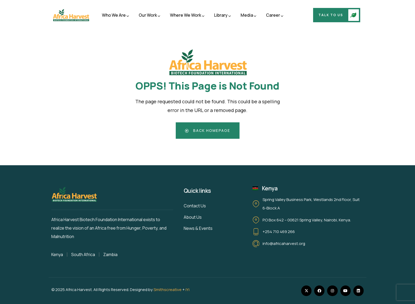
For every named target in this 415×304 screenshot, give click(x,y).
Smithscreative (168, 289)
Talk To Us (330, 15)
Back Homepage (208, 130)
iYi (188, 289)
